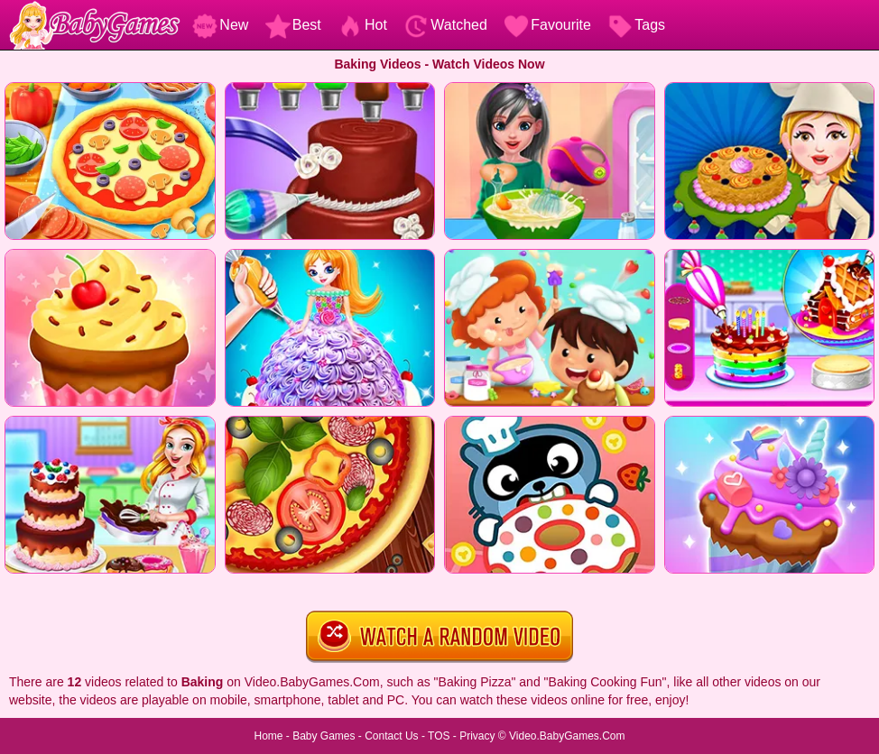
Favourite (547, 24)
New (220, 24)
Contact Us (391, 736)
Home (268, 736)
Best (293, 24)
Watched (445, 24)
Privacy (477, 736)
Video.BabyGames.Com (567, 736)
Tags (636, 24)
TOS (438, 736)
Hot (362, 24)
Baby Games (323, 736)
